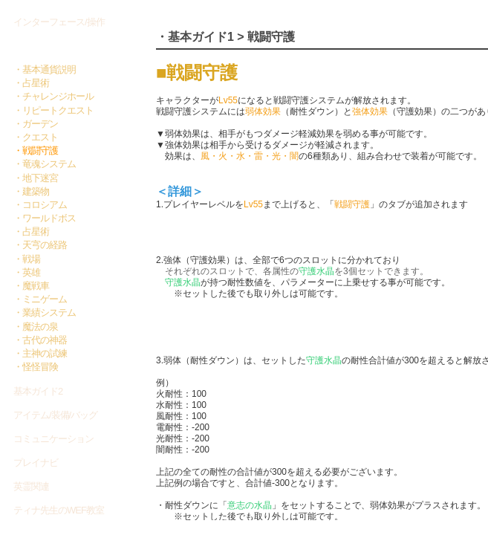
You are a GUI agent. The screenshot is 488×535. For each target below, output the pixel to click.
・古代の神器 (40, 340)
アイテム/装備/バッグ (55, 415)
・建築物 (31, 191)
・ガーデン (35, 123)
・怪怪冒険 (35, 366)
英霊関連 (31, 486)
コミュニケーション (53, 438)
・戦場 (26, 259)
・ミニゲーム (40, 299)
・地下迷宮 (35, 178)
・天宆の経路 (40, 244)
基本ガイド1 (40, 46)
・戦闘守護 (35, 150)
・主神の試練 (40, 353)
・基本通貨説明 (44, 69)
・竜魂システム (44, 163)
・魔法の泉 (35, 326)
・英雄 (26, 272)
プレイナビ (35, 462)
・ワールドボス (44, 218)
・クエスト (35, 137)
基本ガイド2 (37, 391)
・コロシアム (40, 204)
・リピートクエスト (53, 110)
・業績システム (44, 312)
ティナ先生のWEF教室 (58, 510)
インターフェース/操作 (59, 21)
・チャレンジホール (53, 96)
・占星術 (31, 82)
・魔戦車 (31, 285)
